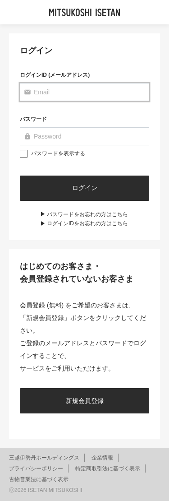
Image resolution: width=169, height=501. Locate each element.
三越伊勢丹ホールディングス (44, 458)
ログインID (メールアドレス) (55, 75)
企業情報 (102, 458)
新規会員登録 (85, 400)
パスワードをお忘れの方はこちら (87, 214)
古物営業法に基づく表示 (39, 479)
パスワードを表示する (58, 153)
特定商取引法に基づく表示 (107, 468)
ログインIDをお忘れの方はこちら (87, 223)
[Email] (84, 92)
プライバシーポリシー (36, 468)
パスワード (33, 119)
